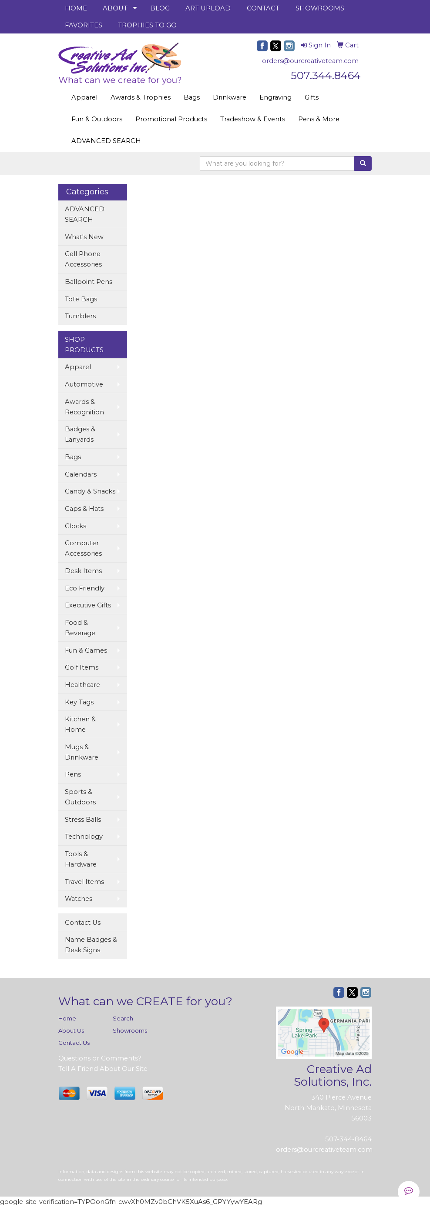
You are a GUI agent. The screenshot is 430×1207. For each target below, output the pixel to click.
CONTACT (263, 8)
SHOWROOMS (320, 8)
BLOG (160, 8)
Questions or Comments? (99, 1058)
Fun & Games (86, 650)
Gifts (312, 97)
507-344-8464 (348, 1139)
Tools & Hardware (81, 859)
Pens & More (318, 119)
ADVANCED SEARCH (106, 141)
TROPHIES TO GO (147, 25)
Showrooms (130, 1030)
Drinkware (229, 97)
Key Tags (79, 702)
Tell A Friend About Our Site (103, 1069)
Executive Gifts (88, 605)
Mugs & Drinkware (81, 752)
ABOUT (115, 8)
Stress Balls (83, 820)
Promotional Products (171, 119)
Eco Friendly (84, 588)
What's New (84, 237)
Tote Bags (81, 299)
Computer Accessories (83, 548)
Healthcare (82, 685)
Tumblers (80, 316)
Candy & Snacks (90, 491)
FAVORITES (83, 25)
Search (123, 1018)
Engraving (275, 97)
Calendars (81, 474)
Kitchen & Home (80, 724)
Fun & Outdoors (96, 119)
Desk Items (83, 571)
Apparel (84, 97)
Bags (192, 97)
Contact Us (83, 923)
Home (67, 1018)
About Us (71, 1030)
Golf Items (81, 667)
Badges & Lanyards (80, 434)
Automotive (84, 384)
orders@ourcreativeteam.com (310, 61)
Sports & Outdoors (80, 797)
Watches (78, 899)
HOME (76, 8)
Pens (73, 774)
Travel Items (84, 882)
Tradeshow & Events (252, 119)
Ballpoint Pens (88, 282)
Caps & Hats (84, 509)
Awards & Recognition (84, 407)
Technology (84, 836)
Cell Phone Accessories (83, 259)
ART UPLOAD (208, 8)
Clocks (75, 526)
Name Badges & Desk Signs (91, 945)
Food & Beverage (80, 628)
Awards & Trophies (141, 97)
